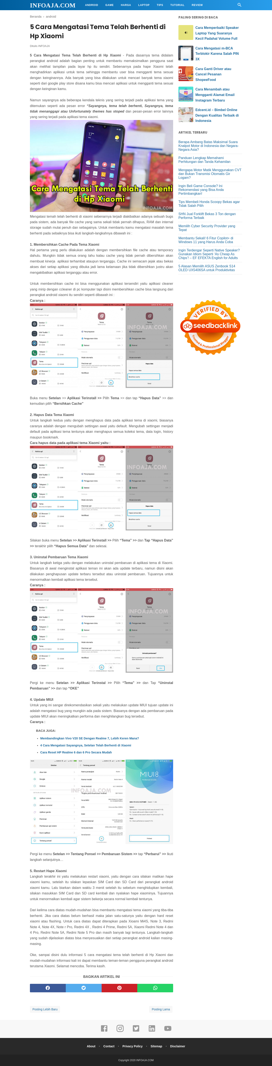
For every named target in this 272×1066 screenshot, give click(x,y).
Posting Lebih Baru (44, 1009)
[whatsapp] (155, 988)
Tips (160, 5)
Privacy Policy (132, 1046)
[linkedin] (152, 1031)
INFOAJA (44, 46)
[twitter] (84, 988)
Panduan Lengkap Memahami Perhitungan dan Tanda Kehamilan (204, 160)
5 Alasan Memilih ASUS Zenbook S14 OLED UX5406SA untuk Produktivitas (206, 268)
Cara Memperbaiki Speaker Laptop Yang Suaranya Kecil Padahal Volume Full (217, 33)
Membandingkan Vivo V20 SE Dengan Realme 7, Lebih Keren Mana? (89, 738)
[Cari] (239, 6)
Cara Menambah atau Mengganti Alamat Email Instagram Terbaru (214, 94)
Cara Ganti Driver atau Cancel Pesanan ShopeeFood (213, 74)
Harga (126, 5)
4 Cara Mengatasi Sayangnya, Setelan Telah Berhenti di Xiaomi (85, 745)
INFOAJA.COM (53, 5)
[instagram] (120, 1031)
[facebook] (48, 988)
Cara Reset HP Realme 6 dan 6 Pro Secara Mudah (76, 752)
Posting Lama (161, 1009)
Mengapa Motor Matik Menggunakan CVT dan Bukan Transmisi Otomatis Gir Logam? (209, 173)
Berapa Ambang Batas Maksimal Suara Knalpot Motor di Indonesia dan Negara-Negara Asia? (208, 145)
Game (109, 5)
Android (91, 5)
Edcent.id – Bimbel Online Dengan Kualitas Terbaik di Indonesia (217, 115)
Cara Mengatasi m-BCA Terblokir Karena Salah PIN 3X (217, 54)
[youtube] (168, 1031)
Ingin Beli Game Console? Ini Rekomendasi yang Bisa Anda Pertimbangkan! (201, 189)
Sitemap (156, 1046)
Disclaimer (177, 1046)
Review (197, 5)
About (91, 1046)
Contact (108, 1046)
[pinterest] (119, 988)
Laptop (144, 5)
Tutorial (177, 5)
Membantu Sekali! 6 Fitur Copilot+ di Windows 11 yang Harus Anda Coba (205, 240)
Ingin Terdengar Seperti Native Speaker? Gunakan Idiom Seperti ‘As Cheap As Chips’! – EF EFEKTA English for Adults (209, 254)
